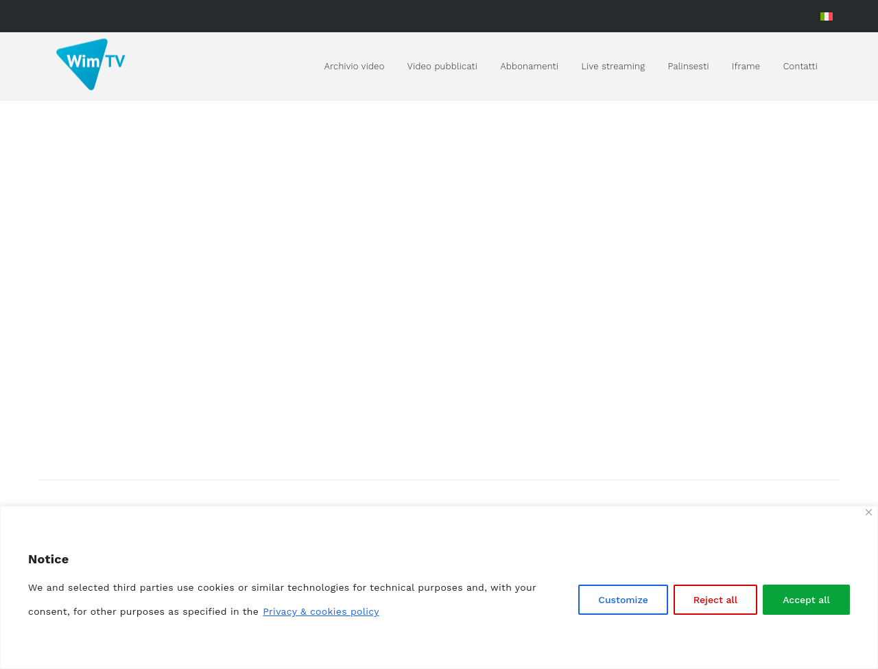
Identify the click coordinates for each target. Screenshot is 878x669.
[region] (439, 587)
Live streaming (613, 66)
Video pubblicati (442, 66)
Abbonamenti (529, 66)
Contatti (800, 66)
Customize (623, 599)
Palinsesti (688, 66)
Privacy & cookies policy (321, 611)
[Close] (869, 512)
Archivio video (354, 66)
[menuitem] (827, 16)
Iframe (746, 66)
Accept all (806, 599)
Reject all (715, 599)
